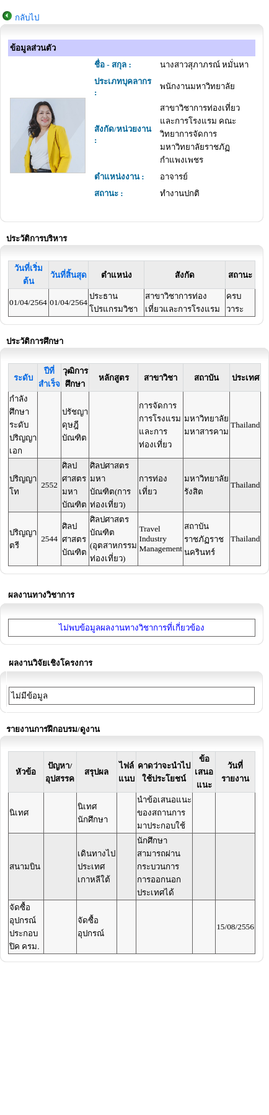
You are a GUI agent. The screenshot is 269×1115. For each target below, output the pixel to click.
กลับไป (27, 17)
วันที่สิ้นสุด (68, 275)
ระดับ (23, 377)
